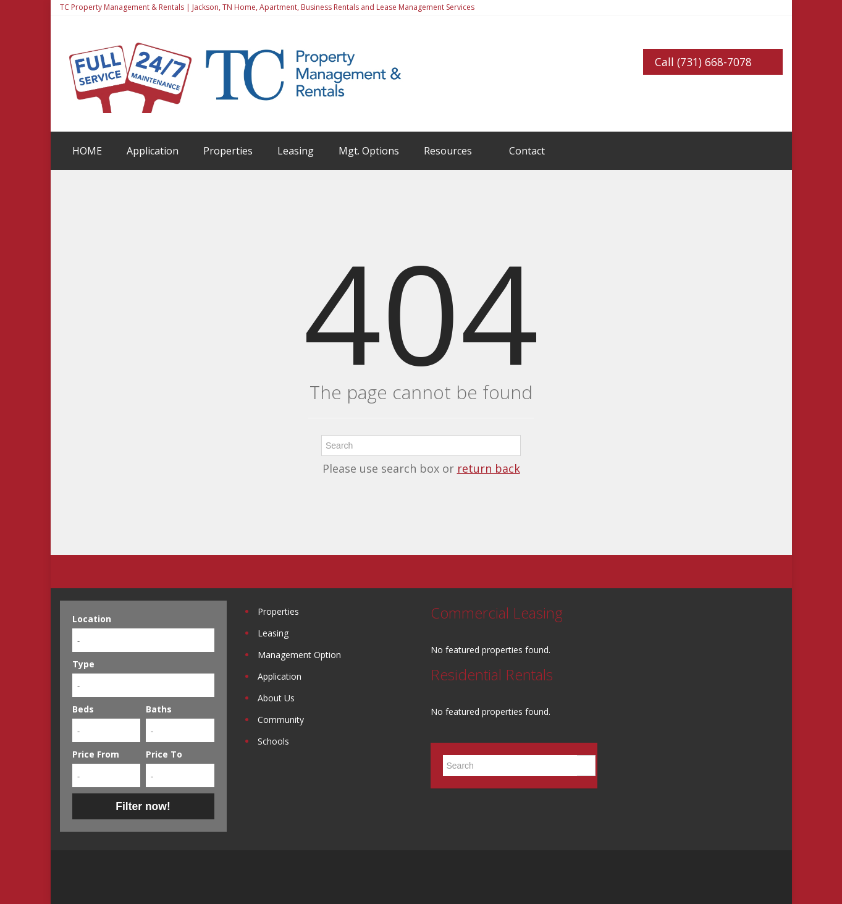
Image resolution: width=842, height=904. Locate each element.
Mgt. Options (369, 151)
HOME (87, 151)
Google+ (744, 877)
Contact (527, 151)
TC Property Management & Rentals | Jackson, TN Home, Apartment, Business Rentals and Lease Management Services (267, 7)
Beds (83, 709)
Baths (159, 709)
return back (488, 468)
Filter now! (143, 806)
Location (91, 619)
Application (153, 151)
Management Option (299, 655)
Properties (228, 151)
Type (83, 664)
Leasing (295, 151)
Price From (95, 754)
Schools (273, 741)
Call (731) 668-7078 (703, 61)
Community (281, 719)
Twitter (775, 877)
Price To (164, 754)
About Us (276, 698)
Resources (448, 151)
